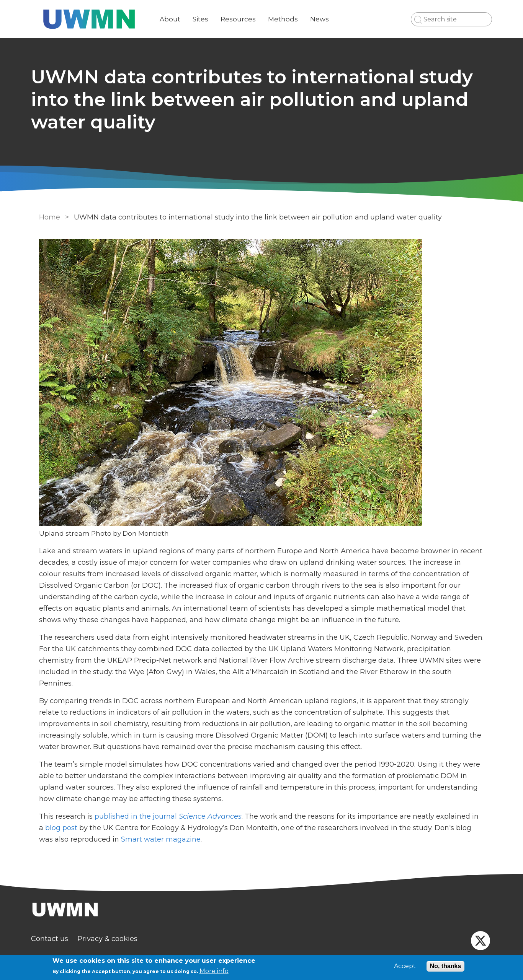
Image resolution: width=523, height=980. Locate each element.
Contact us (56, 938)
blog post (60, 828)
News (326, 19)
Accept (405, 966)
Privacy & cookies (114, 938)
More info (214, 971)
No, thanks (445, 966)
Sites (207, 19)
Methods (289, 19)
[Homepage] (261, 910)
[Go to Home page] (96, 19)
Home (48, 217)
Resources (244, 19)
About (176, 19)
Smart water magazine (143, 839)
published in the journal (166, 816)
